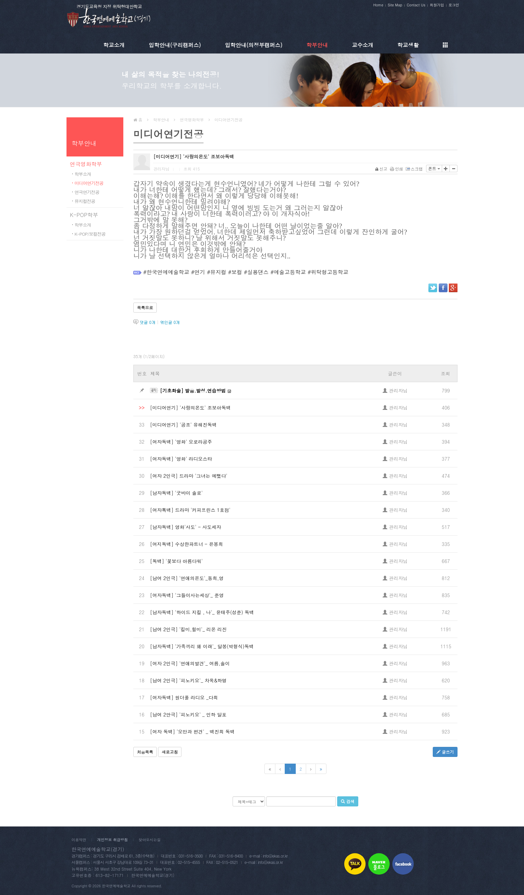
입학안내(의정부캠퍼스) (253, 45)
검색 (347, 801)
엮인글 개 (170, 322)
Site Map (395, 4)
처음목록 (145, 752)
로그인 (453, 4)
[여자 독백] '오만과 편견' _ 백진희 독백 (192, 731)
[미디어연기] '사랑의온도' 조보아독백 (190, 407)
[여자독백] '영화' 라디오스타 (181, 458)
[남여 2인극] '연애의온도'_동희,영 (187, 578)
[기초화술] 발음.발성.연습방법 (193, 390)
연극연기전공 (87, 192)
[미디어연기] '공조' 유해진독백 (183, 424)
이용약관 (79, 839)
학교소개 (114, 45)
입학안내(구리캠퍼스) (175, 45)
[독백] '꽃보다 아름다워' (176, 561)
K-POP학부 (84, 215)
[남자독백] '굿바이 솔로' (176, 492)
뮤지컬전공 (85, 201)
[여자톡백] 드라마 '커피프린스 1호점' (190, 510)
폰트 (434, 168)
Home (378, 4)
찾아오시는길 (150, 839)
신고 (381, 169)
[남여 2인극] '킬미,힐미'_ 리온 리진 (188, 629)
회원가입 (437, 4)
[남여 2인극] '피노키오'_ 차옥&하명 (188, 680)
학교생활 (408, 45)
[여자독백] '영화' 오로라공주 (181, 441)
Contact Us (416, 4)
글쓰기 (445, 752)
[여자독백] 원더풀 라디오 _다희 (184, 697)
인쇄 (397, 169)
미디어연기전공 (89, 183)
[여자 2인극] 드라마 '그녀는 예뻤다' (188, 475)
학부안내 (317, 45)
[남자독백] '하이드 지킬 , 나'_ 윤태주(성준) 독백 (202, 612)
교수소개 (362, 45)
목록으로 (145, 307)
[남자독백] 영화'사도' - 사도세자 (185, 527)
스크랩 (414, 169)
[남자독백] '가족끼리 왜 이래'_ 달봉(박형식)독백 (202, 646)
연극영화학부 (86, 164)
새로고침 (170, 752)
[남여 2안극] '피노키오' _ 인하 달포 (188, 714)
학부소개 (83, 174)
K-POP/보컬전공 (90, 234)
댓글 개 (147, 322)
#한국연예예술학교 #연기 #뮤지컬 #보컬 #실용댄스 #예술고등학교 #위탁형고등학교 (245, 272)
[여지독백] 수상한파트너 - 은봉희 (186, 544)
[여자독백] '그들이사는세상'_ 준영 (187, 595)
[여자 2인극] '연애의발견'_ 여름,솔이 (190, 663)
